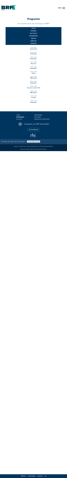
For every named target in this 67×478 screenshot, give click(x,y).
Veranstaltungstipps (41, 119)
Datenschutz (23, 146)
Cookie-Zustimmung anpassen (46, 146)
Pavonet (45, 149)
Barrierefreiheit (34, 146)
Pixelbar (40, 149)
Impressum (16, 146)
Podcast (40, 476)
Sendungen (38, 115)
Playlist (19, 119)
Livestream (31, 476)
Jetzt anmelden (33, 129)
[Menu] (61, 8)
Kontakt (28, 146)
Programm (20, 117)
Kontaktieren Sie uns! (33, 141)
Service (23, 476)
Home (18, 115)
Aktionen (37, 117)
